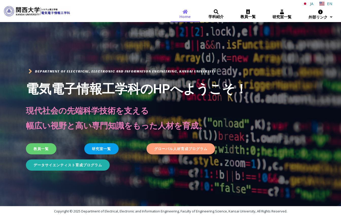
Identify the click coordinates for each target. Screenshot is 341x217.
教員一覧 (248, 14)
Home (185, 14)
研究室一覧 (281, 14)
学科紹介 (216, 14)
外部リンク (320, 14)
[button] (41, 148)
